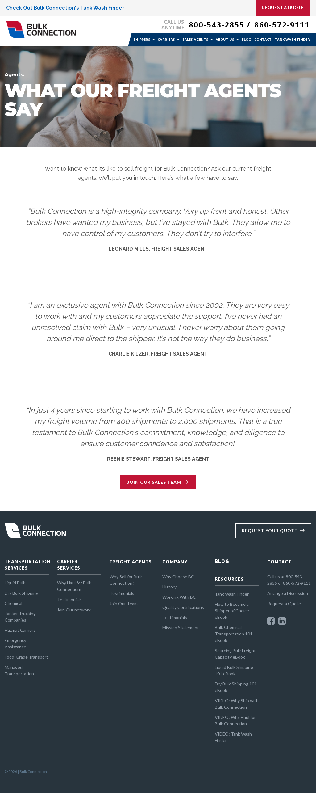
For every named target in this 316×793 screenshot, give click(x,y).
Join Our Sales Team (154, 482)
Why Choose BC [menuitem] (178, 576)
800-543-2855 (216, 24)
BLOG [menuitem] (222, 561)
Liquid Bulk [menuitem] (15, 582)
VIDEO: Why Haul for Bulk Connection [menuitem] (235, 720)
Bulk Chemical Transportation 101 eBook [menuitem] (233, 634)
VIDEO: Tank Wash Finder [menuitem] (233, 737)
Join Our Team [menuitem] (124, 603)
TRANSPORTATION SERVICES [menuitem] (27, 565)
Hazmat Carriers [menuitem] (20, 630)
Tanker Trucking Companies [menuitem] (20, 616)
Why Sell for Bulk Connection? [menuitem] (126, 580)
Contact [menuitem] (263, 39)
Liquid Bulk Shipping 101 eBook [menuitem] (234, 670)
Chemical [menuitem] (13, 603)
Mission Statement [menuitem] (180, 627)
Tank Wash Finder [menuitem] (292, 39)
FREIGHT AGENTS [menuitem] (131, 561)
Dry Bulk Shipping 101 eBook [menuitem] (236, 687)
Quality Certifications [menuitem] (183, 607)
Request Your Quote (269, 530)
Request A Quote (283, 7)
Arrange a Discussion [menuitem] (287, 593)
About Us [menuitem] (225, 39)
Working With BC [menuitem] (179, 597)
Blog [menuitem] (246, 39)
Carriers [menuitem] (166, 39)
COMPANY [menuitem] (175, 561)
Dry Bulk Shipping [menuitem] (21, 593)
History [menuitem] (169, 586)
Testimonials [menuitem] (69, 599)
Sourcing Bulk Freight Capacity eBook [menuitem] (235, 654)
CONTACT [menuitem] (279, 561)
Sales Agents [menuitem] (195, 39)
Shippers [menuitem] (141, 39)
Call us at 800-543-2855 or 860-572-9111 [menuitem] (289, 580)
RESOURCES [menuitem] (229, 579)
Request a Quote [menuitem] (284, 603)
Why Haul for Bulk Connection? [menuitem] (74, 586)
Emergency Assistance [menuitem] (15, 643)
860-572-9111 (282, 24)
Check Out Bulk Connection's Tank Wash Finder (65, 8)
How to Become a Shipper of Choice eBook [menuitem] (232, 610)
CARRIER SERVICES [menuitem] (68, 565)
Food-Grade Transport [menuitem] (26, 657)
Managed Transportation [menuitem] (19, 670)
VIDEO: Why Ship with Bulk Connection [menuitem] (237, 704)
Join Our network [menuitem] (74, 609)
